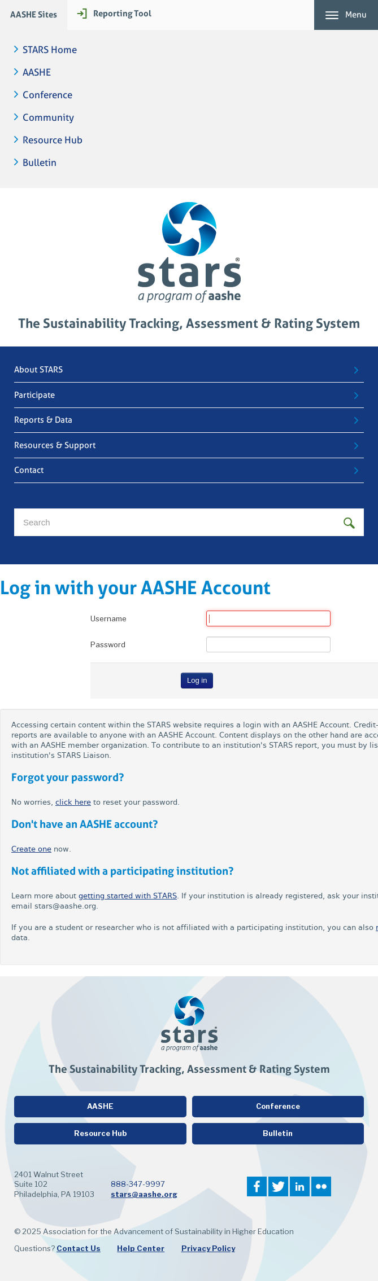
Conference (47, 95)
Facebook (257, 1186)
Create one (31, 849)
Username (108, 618)
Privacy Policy (208, 1248)
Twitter (278, 1186)
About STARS (38, 370)
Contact (29, 470)
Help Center (140, 1248)
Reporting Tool (122, 13)
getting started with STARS (128, 896)
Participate (34, 395)
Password (107, 644)
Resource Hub (52, 140)
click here (73, 802)
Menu (356, 15)
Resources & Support (54, 445)
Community (48, 118)
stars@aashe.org (144, 1194)
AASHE (37, 72)
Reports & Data (43, 420)
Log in (197, 680)
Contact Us (79, 1248)
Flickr (321, 1186)
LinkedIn (300, 1186)
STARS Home (50, 50)
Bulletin (40, 163)
